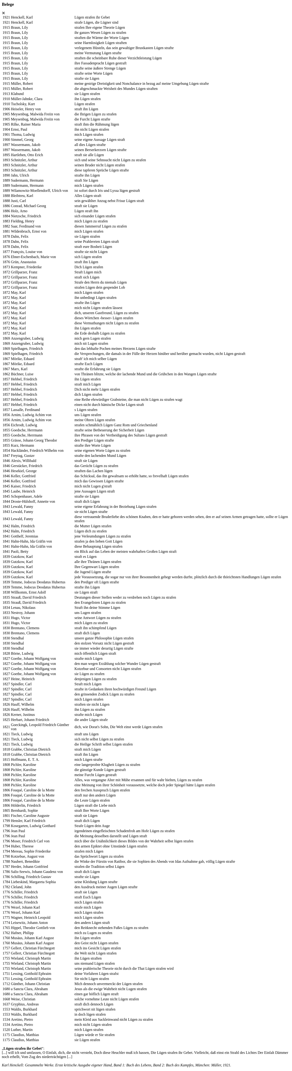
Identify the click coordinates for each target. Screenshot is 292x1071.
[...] (4, 1053)
